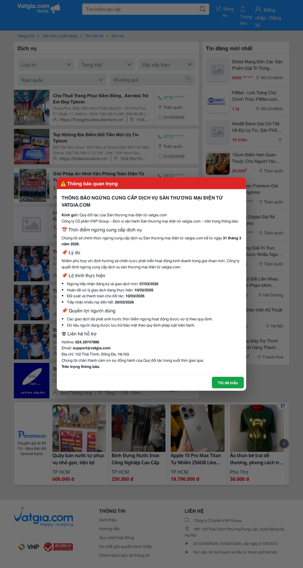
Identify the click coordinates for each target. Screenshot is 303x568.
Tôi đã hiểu (228, 382)
